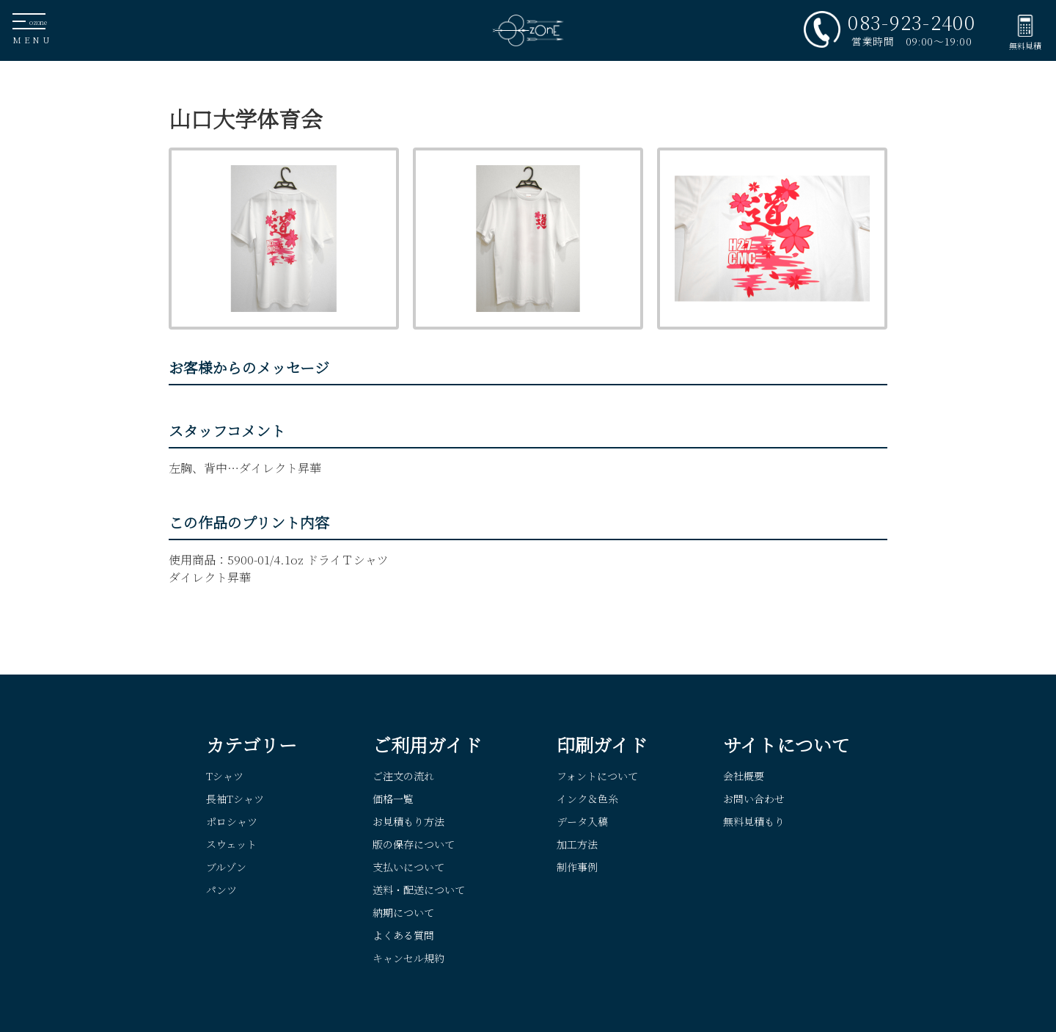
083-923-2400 (911, 22)
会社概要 (743, 775)
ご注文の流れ (403, 775)
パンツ (221, 889)
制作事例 (577, 867)
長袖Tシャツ (235, 798)
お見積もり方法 (408, 821)
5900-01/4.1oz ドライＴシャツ (308, 559)
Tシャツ (224, 775)
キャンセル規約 (408, 958)
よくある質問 (403, 935)
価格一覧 (393, 798)
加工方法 (577, 844)
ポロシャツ (231, 821)
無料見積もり (754, 821)
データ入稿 (582, 821)
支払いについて (408, 867)
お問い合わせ (754, 798)
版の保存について (414, 844)
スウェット (231, 844)
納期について (403, 912)
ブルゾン (226, 867)
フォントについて (597, 775)
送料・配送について (419, 889)
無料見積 (1025, 45)
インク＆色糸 (587, 798)
